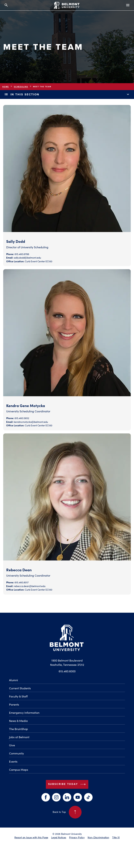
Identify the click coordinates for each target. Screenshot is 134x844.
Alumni (13, 680)
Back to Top (67, 812)
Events (13, 761)
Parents (14, 704)
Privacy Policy (77, 837)
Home (5, 86)
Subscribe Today (67, 784)
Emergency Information (24, 712)
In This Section (67, 94)
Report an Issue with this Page (31, 837)
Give (12, 745)
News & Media (18, 721)
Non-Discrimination (98, 837)
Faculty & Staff (18, 696)
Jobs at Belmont (19, 737)
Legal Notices (58, 837)
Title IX (116, 837)
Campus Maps (18, 769)
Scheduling (21, 86)
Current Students (20, 688)
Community (16, 753)
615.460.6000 (67, 671)
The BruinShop (18, 729)
